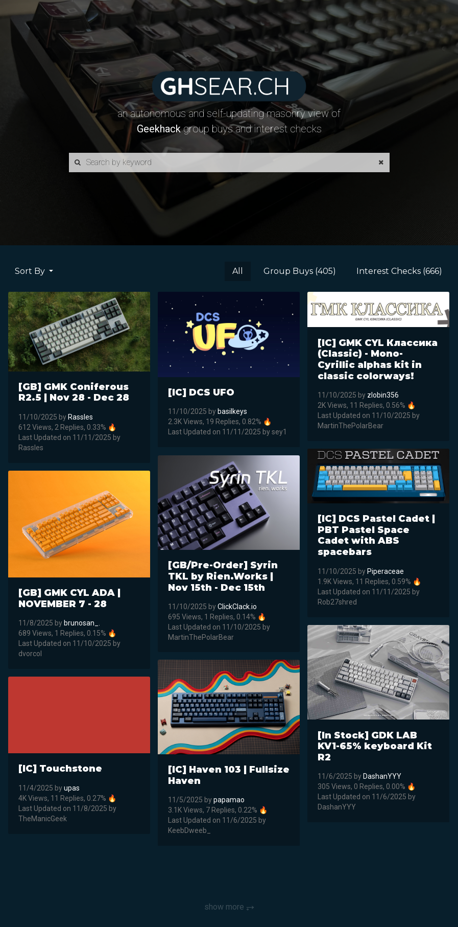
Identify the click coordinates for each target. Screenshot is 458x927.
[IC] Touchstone (60, 768)
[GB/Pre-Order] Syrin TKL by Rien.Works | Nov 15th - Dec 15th (223, 576)
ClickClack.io (237, 606)
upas (72, 788)
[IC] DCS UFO (201, 392)
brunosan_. (82, 623)
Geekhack (159, 129)
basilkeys (232, 412)
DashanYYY (382, 777)
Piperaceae (385, 571)
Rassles (80, 417)
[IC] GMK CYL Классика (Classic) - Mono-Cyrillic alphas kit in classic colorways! (378, 359)
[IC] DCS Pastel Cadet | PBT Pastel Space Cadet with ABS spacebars (376, 535)
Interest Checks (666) (399, 271)
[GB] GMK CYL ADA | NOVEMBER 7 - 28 (69, 598)
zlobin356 (383, 395)
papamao (229, 800)
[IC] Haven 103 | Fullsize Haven (229, 775)
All (237, 271)
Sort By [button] (31, 271)
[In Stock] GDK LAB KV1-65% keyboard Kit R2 (375, 746)
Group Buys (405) (299, 271)
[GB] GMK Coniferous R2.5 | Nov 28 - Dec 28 (73, 392)
